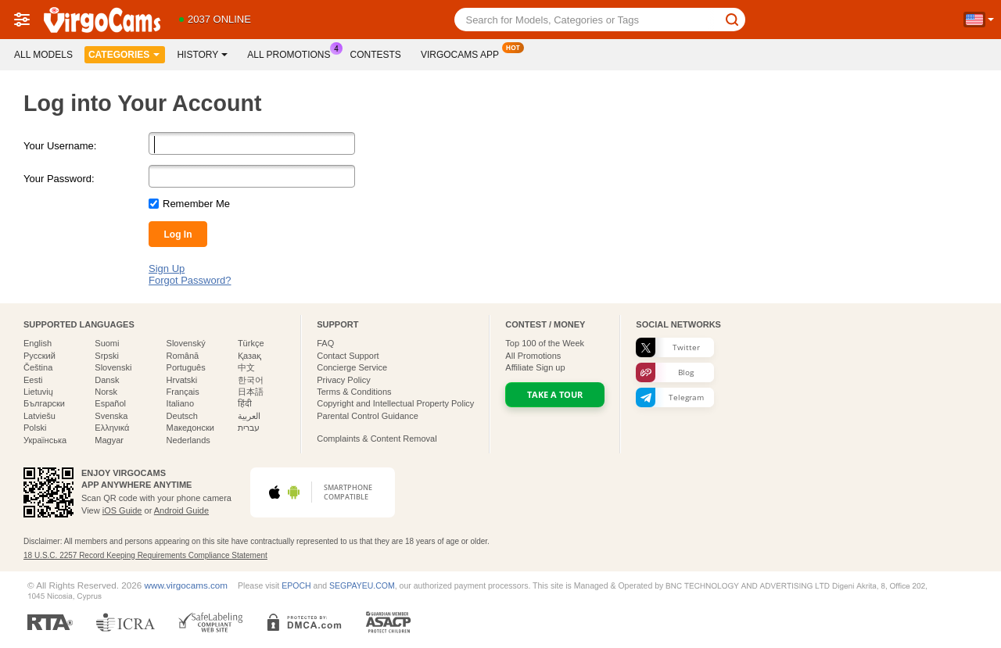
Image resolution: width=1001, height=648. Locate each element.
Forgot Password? (190, 280)
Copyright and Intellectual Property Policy (395, 403)
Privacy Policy (343, 380)
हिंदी (245, 403)
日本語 (251, 391)
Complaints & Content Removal (376, 438)
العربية (249, 416)
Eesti (32, 380)
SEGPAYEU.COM (362, 585)
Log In (178, 234)
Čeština (37, 367)
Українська (44, 440)
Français (183, 391)
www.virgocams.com (186, 585)
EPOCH (296, 585)
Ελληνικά (112, 427)
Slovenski (113, 367)
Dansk (107, 380)
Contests (375, 54)
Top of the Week (544, 343)
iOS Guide (122, 510)
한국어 (251, 380)
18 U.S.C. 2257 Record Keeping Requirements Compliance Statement (145, 555)
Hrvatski (182, 380)
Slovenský (186, 343)
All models (43, 54)
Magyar (109, 440)
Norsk (106, 391)
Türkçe (251, 343)
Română (183, 355)
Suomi (107, 343)
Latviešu (39, 416)
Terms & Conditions (354, 391)
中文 (246, 367)
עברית (249, 427)
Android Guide (181, 510)
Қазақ (249, 355)
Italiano (180, 403)
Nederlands (188, 440)
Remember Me (196, 203)
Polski (34, 427)
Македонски (190, 427)
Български (44, 403)
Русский (39, 355)
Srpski (107, 355)
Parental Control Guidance (367, 416)
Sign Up (167, 268)
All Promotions (292, 53)
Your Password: (59, 178)
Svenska (111, 416)
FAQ (325, 343)
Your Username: (59, 146)
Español (110, 403)
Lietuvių (38, 391)
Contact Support (348, 355)
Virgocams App (464, 53)
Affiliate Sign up (535, 367)
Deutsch (182, 416)
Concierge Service (352, 367)
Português (186, 367)
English (37, 343)
